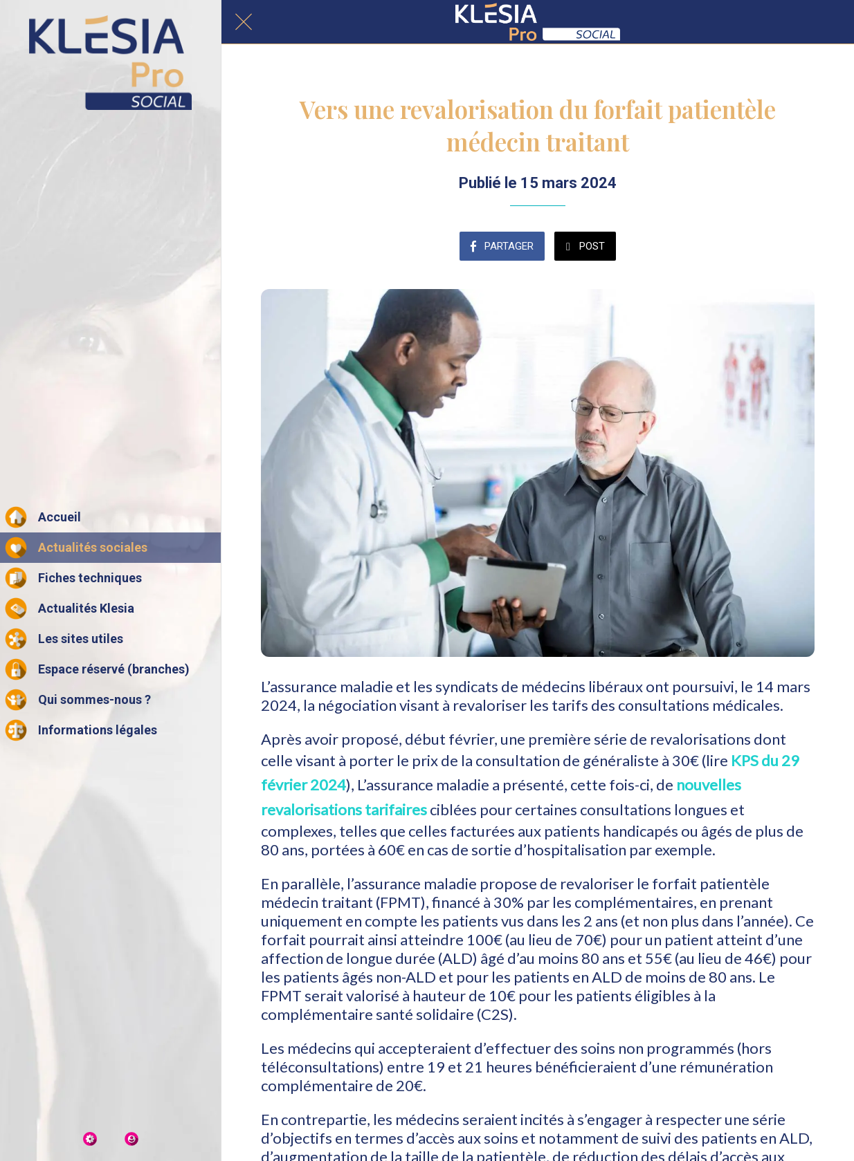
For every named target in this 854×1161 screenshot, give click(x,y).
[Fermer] (243, 22)
